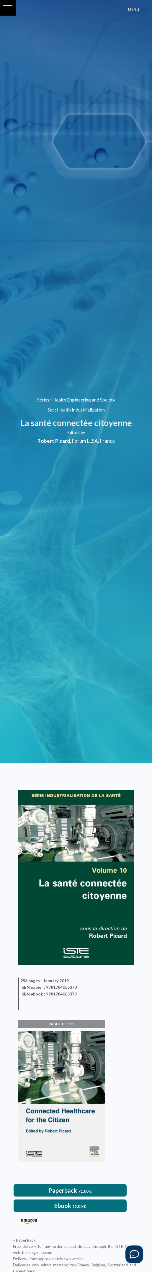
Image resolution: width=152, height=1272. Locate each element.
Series (43, 399)
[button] (8, 8)
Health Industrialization (81, 409)
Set (51, 409)
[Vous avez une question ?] (134, 1254)
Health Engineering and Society (83, 399)
